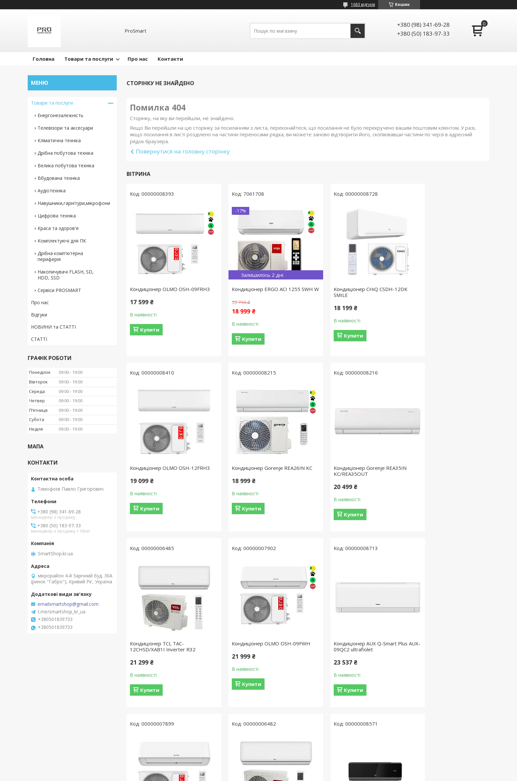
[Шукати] (357, 31)
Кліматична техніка (59, 140)
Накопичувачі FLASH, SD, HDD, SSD (66, 275)
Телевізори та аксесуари (65, 128)
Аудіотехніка (52, 190)
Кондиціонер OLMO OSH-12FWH (262, 649)
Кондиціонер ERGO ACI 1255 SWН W (257, 292)
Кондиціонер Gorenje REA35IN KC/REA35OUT (259, 477)
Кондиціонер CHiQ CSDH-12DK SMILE (352, 292)
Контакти (170, 58)
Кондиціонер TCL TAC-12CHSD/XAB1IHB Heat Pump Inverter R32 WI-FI (349, 655)
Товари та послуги (88, 58)
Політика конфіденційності (303, 774)
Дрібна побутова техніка (65, 153)
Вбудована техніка (59, 178)
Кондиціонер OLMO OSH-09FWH (447, 474)
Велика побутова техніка (66, 165)
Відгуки (39, 314)
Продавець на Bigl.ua (258, 768)
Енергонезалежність (60, 115)
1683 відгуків (363, 4)
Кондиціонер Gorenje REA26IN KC (166, 477)
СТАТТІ (39, 339)
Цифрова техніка (57, 215)
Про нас (138, 58)
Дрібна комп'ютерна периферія (60, 256)
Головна (43, 58)
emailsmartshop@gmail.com (68, 604)
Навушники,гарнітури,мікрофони (74, 203)
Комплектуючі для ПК (62, 241)
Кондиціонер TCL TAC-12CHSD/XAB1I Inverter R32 (347, 477)
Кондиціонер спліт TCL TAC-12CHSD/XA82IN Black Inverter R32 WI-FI (443, 655)
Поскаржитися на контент (247, 774)
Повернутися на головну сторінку (183, 151)
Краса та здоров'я (58, 228)
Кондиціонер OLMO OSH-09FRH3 (160, 292)
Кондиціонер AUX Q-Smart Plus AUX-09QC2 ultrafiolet (167, 652)
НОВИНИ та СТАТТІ (53, 327)
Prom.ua (291, 762)
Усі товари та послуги (305, 731)
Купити (149, 335)
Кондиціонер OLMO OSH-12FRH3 (438, 292)
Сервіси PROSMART (59, 290)
